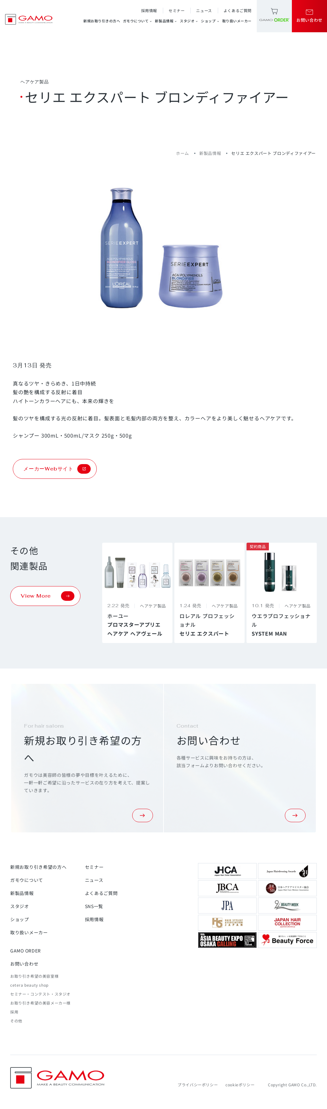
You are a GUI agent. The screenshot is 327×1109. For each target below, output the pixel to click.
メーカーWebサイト (57, 469)
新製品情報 (166, 21)
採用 (14, 1011)
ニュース (204, 10)
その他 (16, 1020)
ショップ (210, 21)
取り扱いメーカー (237, 20)
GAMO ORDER (25, 950)
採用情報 (149, 10)
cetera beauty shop (29, 985)
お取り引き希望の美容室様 (34, 976)
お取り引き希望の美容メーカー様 (40, 1003)
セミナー (177, 10)
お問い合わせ (24, 963)
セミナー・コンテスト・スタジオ (40, 994)
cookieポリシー (240, 1084)
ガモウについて (138, 21)
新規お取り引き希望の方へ (38, 867)
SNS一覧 (94, 906)
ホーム (182, 153)
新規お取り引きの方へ (101, 20)
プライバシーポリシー (198, 1084)
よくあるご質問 (238, 10)
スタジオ (189, 21)
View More (47, 596)
